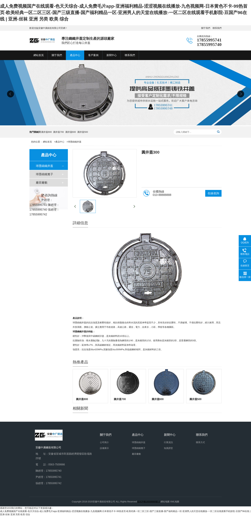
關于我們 (205, 28)
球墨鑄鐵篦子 (44, 174)
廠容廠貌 (41, 182)
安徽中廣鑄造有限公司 (104, 501)
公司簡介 (104, 442)
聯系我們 (217, 28)
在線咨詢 (213, 193)
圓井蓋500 (82, 132)
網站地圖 (165, 501)
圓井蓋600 (70, 132)
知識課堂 (168, 448)
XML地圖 (174, 501)
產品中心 (59, 141)
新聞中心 (169, 434)
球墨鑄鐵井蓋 (74, 141)
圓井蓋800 (46, 132)
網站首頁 (47, 141)
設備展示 (104, 448)
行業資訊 (168, 442)
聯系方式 (200, 442)
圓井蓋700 (58, 132)
